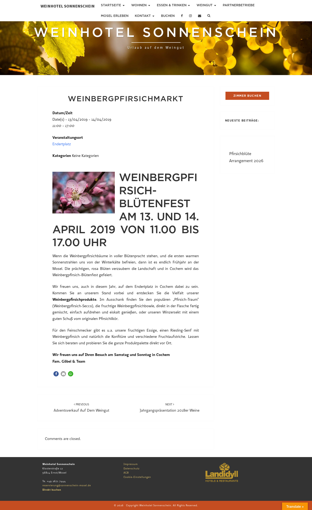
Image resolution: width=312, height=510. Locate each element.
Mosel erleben (115, 16)
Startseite (111, 5)
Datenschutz (132, 468)
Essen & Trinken (172, 5)
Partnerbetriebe (239, 5)
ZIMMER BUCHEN (247, 95)
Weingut (205, 5)
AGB (126, 472)
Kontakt (143, 16)
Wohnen (139, 5)
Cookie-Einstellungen (137, 477)
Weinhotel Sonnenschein (68, 6)
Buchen (168, 16)
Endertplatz (61, 144)
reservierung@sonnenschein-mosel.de (66, 485)
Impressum (131, 464)
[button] (56, 373)
